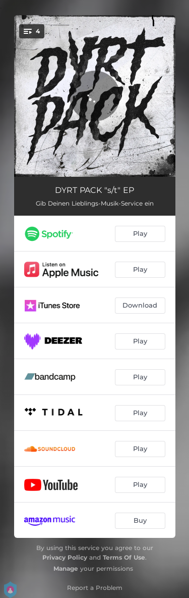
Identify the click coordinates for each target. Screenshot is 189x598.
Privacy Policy (64, 557)
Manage (65, 568)
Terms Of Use (124, 557)
